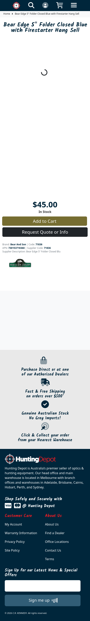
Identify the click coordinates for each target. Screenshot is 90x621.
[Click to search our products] (31, 5)
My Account (13, 524)
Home (6, 13)
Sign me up (43, 600)
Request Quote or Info (45, 232)
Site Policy (12, 550)
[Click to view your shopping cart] (59, 5)
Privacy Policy (15, 542)
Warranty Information (21, 533)
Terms (49, 559)
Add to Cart (44, 221)
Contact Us (53, 550)
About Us (52, 524)
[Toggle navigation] (74, 8)
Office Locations (57, 542)
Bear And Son (18, 244)
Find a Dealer (55, 533)
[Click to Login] (45, 5)
